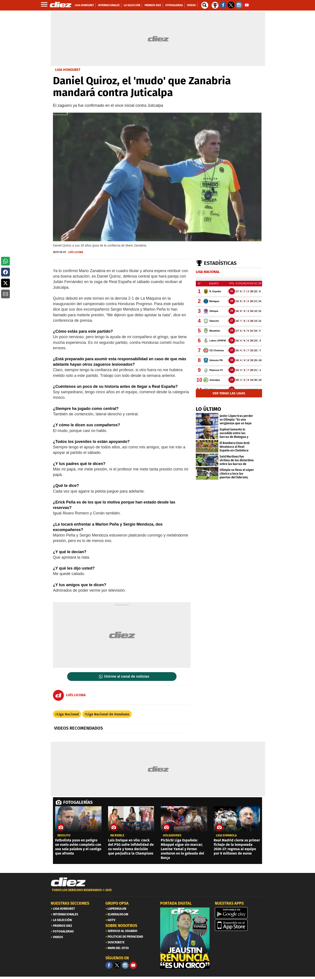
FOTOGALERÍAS (78, 802)
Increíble (117, 835)
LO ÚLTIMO (208, 409)
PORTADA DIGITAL (176, 903)
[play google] (239, 912)
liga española (226, 835)
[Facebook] (108, 965)
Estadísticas (220, 263)
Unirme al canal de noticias (126, 676)
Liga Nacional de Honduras (108, 714)
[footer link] (157, 892)
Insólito (63, 835)
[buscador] (204, 5)
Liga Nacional (68, 714)
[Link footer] (68, 882)
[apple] (239, 925)
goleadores (172, 835)
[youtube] (133, 965)
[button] (5, 261)
